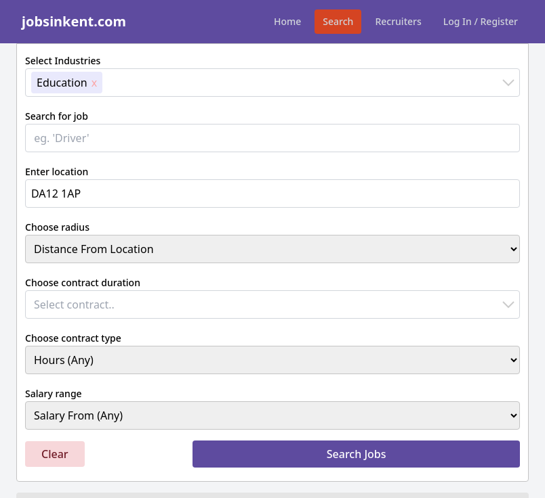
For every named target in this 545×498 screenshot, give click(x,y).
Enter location (56, 171)
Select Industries (62, 60)
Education (62, 82)
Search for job (56, 116)
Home (287, 21)
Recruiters (398, 21)
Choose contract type (73, 338)
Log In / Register (480, 21)
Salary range (53, 393)
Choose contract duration (82, 282)
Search (338, 21)
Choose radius (57, 227)
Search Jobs (356, 454)
